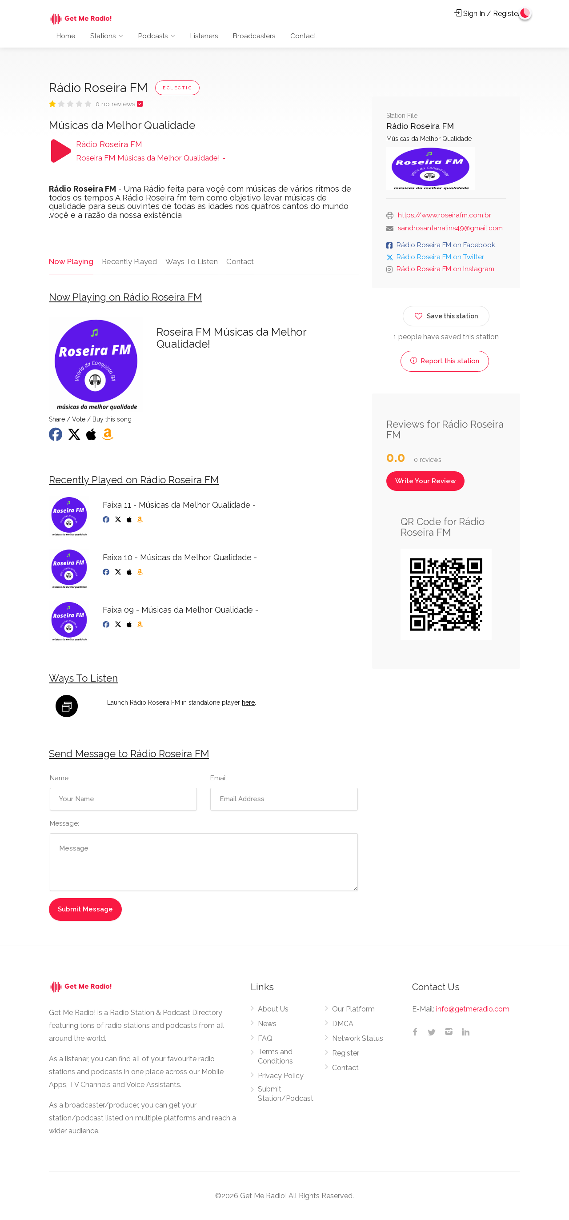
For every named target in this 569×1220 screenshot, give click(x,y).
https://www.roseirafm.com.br (444, 215)
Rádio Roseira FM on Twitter (440, 257)
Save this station (446, 314)
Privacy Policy (281, 1076)
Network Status (357, 1039)
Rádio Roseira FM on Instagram (445, 269)
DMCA (342, 1024)
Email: (219, 779)
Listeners (204, 36)
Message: (64, 824)
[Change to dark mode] (525, 13)
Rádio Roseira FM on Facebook (446, 245)
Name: (60, 779)
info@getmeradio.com (472, 1009)
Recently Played (128, 261)
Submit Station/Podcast (285, 1094)
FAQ (265, 1039)
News (267, 1024)
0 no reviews (116, 104)
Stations (103, 36)
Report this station (444, 361)
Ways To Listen (190, 261)
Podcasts (153, 36)
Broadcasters (254, 36)
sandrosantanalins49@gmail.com (450, 228)
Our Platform (353, 1009)
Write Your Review (425, 481)
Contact (303, 36)
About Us (273, 1009)
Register (345, 1053)
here (248, 702)
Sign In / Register (487, 13)
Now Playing (70, 261)
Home (65, 36)
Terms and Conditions (275, 1057)
